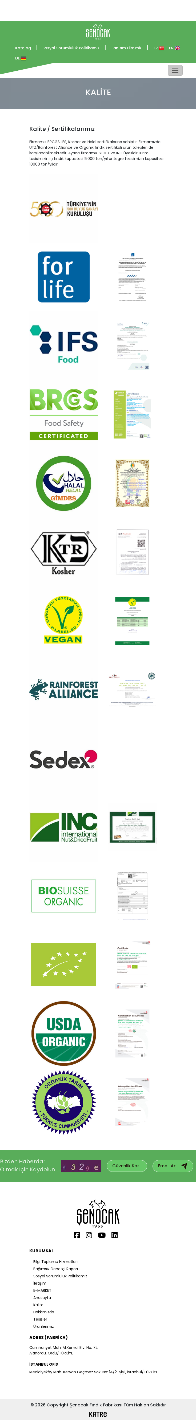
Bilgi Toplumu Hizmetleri (55, 1261)
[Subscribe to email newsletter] (184, 1166)
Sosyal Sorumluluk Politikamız (74, 48)
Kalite (38, 1305)
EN (174, 48)
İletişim (39, 1283)
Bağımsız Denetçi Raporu (56, 1269)
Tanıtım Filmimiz (129, 48)
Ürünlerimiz (43, 1326)
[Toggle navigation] (175, 70)
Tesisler (40, 1319)
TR (158, 48)
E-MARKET (42, 1290)
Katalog (26, 48)
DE (20, 58)
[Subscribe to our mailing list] (125, 1165)
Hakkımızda (43, 1312)
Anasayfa (42, 1297)
